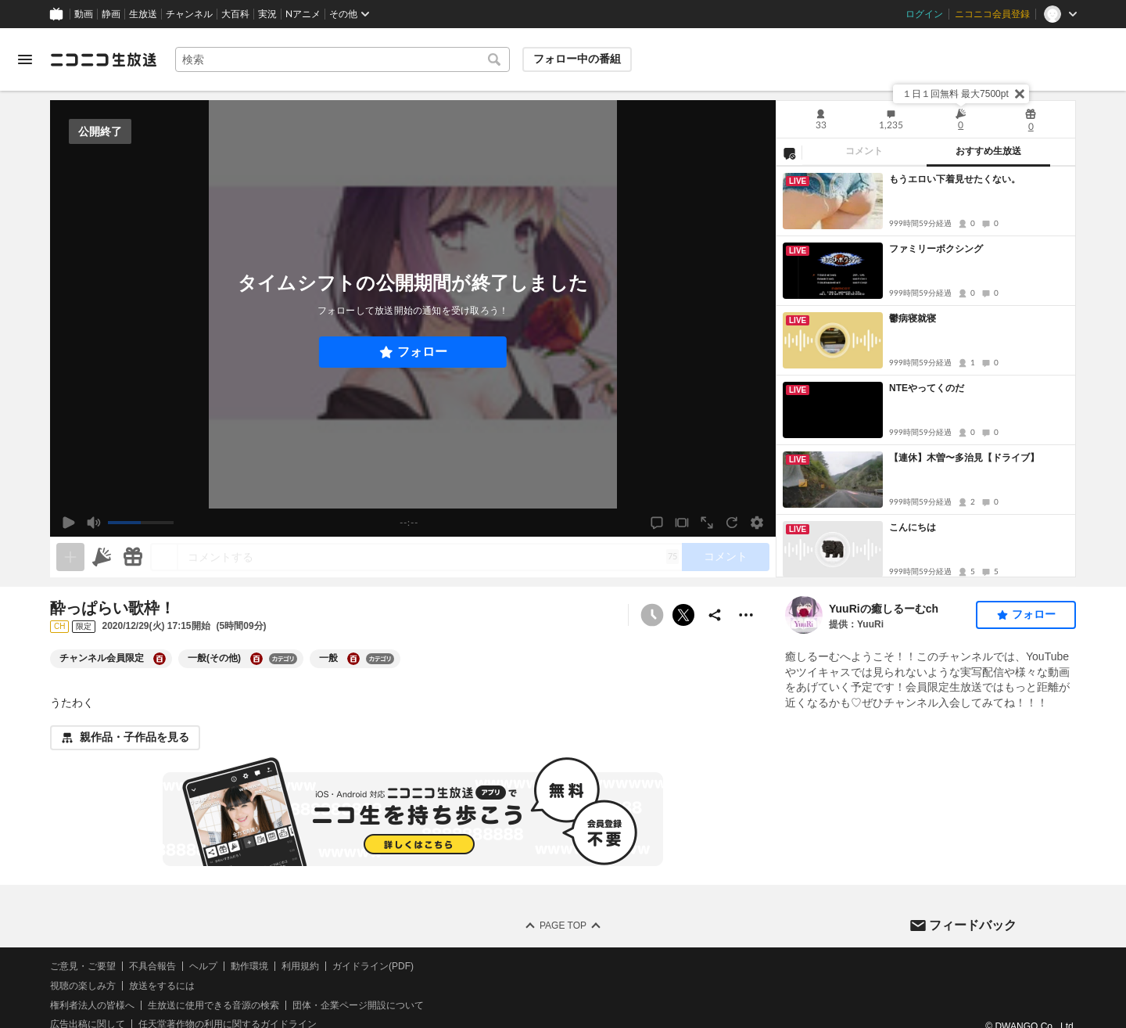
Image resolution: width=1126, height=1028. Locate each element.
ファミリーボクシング (936, 248)
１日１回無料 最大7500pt (955, 93)
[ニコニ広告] (102, 557)
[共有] (715, 615)
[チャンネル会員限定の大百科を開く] (159, 658)
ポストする (683, 615)
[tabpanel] (925, 372)
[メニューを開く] (25, 59)
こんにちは (912, 527)
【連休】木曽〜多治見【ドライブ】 (964, 457)
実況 (267, 14)
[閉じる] (1019, 93)
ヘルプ (203, 966)
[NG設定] (788, 152)
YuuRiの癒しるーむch (883, 608)
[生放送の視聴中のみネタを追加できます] (70, 557)
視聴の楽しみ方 (83, 985)
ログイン (924, 14)
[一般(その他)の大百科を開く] (256, 658)
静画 (111, 14)
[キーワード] (342, 59)
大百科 (235, 14)
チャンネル (189, 14)
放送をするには (162, 985)
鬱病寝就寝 (912, 318)
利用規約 (300, 966)
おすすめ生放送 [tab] (988, 151)
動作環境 (249, 966)
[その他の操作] (746, 615)
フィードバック (973, 925)
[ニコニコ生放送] (103, 59)
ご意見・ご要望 (83, 966)
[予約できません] (652, 615)
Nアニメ (303, 14)
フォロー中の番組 (577, 58)
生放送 (143, 14)
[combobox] (342, 59)
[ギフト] (133, 557)
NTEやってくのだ (926, 388)
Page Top (563, 925)
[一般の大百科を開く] (353, 658)
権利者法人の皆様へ (92, 1005)
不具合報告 (152, 966)
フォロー (422, 351)
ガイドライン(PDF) (373, 966)
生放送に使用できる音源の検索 (213, 1005)
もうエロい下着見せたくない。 (954, 179)
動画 (83, 14)
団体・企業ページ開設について (358, 1005)
